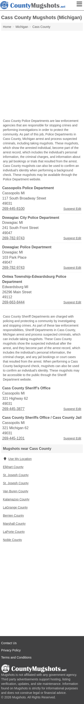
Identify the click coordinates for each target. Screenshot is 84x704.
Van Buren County (15, 491)
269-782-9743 (13, 238)
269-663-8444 (13, 302)
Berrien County (13, 515)
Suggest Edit (72, 209)
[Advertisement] (42, 75)
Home (7, 27)
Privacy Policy (11, 650)
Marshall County (14, 523)
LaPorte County (14, 532)
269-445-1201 (13, 438)
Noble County (12, 540)
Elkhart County (13, 467)
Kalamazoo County (16, 499)
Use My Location (17, 459)
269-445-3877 (13, 409)
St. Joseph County (15, 475)
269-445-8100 (13, 209)
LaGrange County (15, 507)
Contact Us (9, 643)
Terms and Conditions (16, 657)
